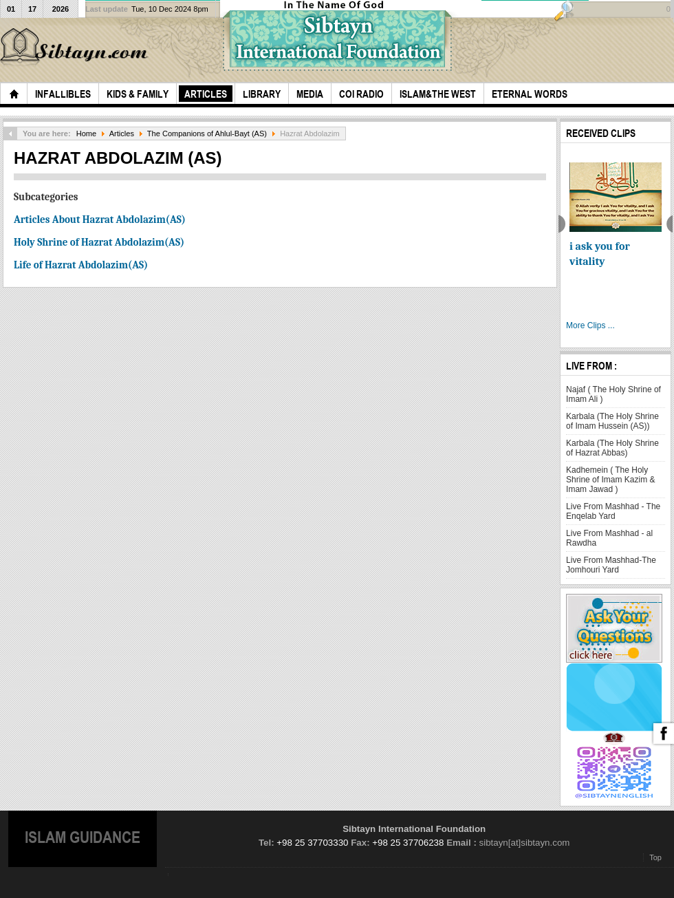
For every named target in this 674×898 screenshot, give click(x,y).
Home (86, 133)
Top (655, 857)
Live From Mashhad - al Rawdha (609, 538)
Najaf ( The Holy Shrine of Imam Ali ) (613, 394)
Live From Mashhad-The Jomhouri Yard (611, 565)
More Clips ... (590, 325)
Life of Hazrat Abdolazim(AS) (81, 265)
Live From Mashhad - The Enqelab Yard (613, 511)
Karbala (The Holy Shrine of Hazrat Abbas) (612, 448)
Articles (121, 133)
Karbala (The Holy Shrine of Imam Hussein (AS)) (612, 421)
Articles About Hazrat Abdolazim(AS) (100, 219)
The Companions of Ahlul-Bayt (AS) (207, 133)
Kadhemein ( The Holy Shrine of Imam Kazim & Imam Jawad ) (610, 479)
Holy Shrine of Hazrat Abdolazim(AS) (99, 242)
